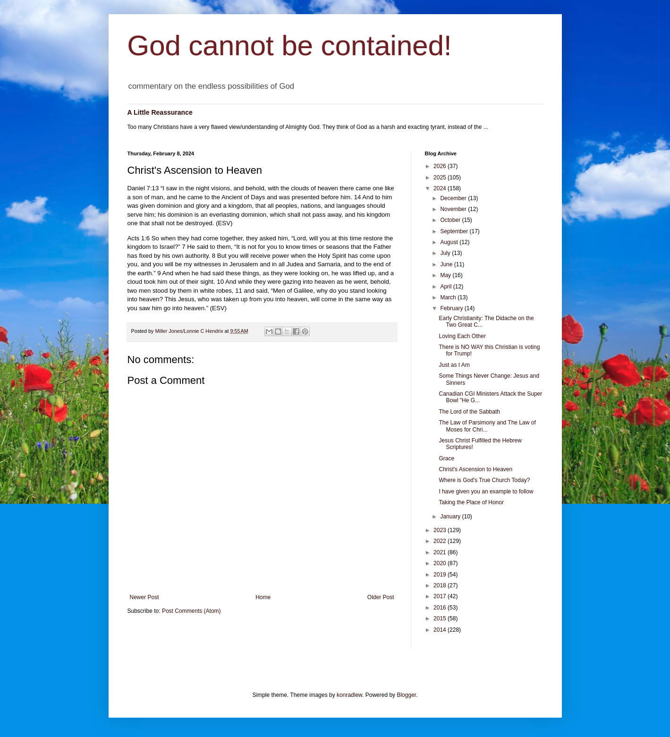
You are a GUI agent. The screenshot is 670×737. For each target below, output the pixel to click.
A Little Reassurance (160, 112)
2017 (440, 596)
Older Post (380, 597)
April (446, 286)
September (454, 231)
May (446, 275)
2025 (440, 177)
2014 (440, 630)
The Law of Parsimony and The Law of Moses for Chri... (487, 425)
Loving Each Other (462, 336)
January (451, 516)
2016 (440, 607)
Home (263, 597)
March (449, 297)
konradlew (349, 695)
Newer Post (144, 597)
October (451, 220)
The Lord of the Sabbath (469, 411)
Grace (446, 458)
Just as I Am (454, 365)
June (447, 264)
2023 (440, 530)
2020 (440, 563)
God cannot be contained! (289, 45)
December (454, 198)
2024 (440, 188)
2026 (440, 166)
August (449, 242)
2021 (440, 552)
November (454, 209)
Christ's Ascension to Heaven (475, 469)
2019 (440, 574)
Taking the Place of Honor (471, 502)
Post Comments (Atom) (191, 611)
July (446, 253)
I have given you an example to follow (486, 491)
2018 (440, 585)
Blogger (406, 695)
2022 (440, 541)
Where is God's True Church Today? (484, 480)
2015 (440, 618)
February (452, 308)
